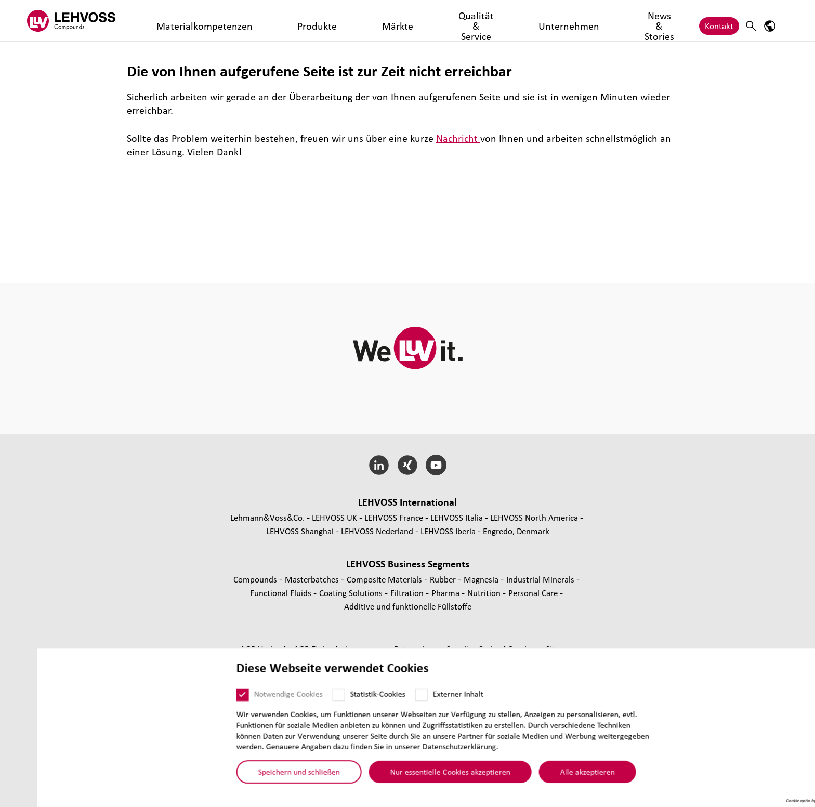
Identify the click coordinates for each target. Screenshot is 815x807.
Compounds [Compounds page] (256, 579)
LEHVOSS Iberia (448, 531)
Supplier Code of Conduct (493, 649)
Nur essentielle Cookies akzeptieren (413, 774)
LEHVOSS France (393, 517)
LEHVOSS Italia (456, 517)
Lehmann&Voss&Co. (267, 517)
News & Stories (490, 20)
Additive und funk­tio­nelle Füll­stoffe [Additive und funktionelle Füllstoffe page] (407, 606)
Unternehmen (426, 20)
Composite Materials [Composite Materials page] (385, 579)
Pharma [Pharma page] (446, 593)
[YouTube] (436, 465)
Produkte (258, 20)
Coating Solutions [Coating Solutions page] (352, 593)
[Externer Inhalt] (384, 697)
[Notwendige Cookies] (206, 697)
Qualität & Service (357, 20)
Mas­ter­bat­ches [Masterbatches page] (313, 579)
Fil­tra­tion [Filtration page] (408, 593)
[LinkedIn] (379, 465)
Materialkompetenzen (191, 20)
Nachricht (458, 138)
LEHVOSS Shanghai (300, 531)
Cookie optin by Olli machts (775, 803)
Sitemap (560, 649)
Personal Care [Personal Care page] (534, 593)
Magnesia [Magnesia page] (482, 579)
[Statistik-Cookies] (302, 697)
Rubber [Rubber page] (444, 579)
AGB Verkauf (264, 649)
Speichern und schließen (262, 774)
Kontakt (719, 20)
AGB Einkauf (317, 649)
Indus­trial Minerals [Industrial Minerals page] (541, 579)
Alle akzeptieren (550, 774)
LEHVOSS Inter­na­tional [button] (407, 502)
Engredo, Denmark (516, 531)
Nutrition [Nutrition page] (485, 593)
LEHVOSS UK (334, 517)
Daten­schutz (417, 649)
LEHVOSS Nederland (377, 531)
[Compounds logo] (82, 20)
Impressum (367, 649)
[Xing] (407, 465)
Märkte (300, 20)
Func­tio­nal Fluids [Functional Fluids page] (281, 593)
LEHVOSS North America (534, 517)
